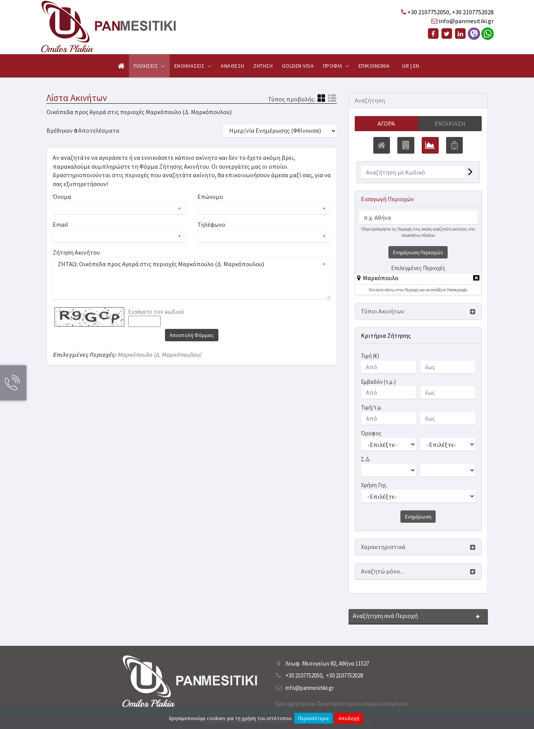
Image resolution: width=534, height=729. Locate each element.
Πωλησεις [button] (149, 65)
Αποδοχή (348, 718)
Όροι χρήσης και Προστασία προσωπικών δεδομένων (341, 703)
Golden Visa (298, 65)
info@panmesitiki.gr (466, 21)
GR (405, 65)
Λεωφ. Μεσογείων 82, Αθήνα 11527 (327, 663)
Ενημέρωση (418, 516)
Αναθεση (232, 65)
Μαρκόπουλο (380, 278)
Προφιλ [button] (336, 65)
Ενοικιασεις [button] (193, 65)
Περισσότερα (313, 718)
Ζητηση (263, 65)
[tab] (418, 279)
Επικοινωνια (374, 65)
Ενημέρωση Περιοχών (418, 252)
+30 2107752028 (473, 12)
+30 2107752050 (428, 12)
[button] (377, 278)
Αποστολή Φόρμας (192, 335)
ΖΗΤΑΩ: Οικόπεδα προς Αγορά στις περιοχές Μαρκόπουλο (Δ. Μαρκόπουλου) (192, 278)
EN (416, 65)
